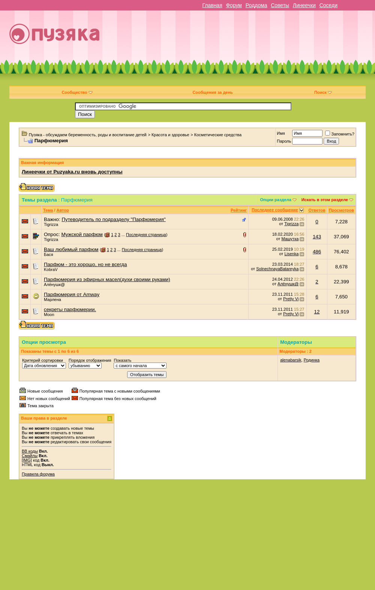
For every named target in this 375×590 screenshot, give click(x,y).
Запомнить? (339, 134)
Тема (48, 210)
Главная (212, 5)
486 (317, 251)
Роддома (256, 5)
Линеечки (304, 5)
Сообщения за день (212, 92)
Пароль (284, 141)
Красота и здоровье (170, 134)
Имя (281, 133)
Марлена (52, 299)
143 (317, 236)
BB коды (30, 451)
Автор (62, 210)
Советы (280, 5)
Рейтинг (239, 210)
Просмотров (341, 210)
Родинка (312, 360)
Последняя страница (146, 234)
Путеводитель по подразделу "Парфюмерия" (113, 219)
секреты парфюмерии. (70, 309)
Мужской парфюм (81, 234)
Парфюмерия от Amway (71, 294)
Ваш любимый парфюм (71, 249)
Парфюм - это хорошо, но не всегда (85, 264)
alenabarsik (290, 360)
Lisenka (291, 253)
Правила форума (38, 474)
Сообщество (77, 92)
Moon (49, 314)
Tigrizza (51, 224)
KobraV (51, 269)
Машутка (289, 238)
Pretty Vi (290, 299)
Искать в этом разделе (325, 199)
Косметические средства (218, 134)
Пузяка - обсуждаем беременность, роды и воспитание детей (88, 134)
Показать (122, 360)
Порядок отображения (90, 360)
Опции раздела (275, 199)
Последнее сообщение (275, 210)
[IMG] (27, 460)
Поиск (323, 92)
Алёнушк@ (54, 284)
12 (317, 312)
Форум (234, 5)
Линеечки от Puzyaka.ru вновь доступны (72, 172)
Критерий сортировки (42, 360)
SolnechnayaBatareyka (277, 268)
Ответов (316, 210)
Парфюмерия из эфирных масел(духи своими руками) (107, 279)
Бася (48, 254)
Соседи (329, 5)
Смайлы (30, 455)
